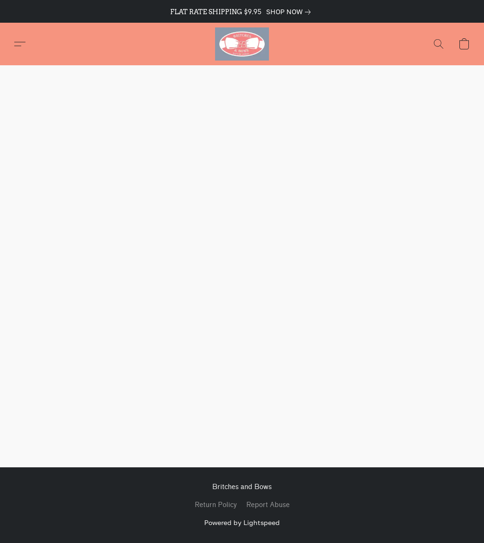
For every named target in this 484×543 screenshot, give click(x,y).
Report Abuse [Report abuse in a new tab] (268, 505)
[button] (242, 44)
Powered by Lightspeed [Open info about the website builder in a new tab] (242, 522)
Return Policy (216, 505)
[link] (290, 12)
